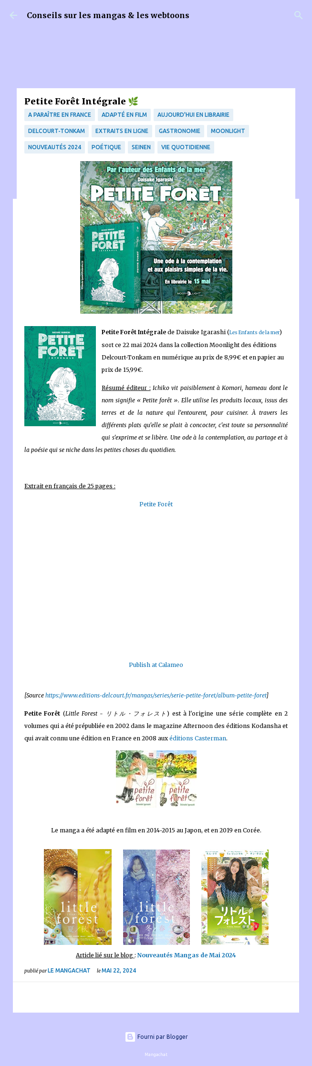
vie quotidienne (185, 147)
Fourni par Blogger (156, 1037)
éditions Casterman (197, 738)
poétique (106, 147)
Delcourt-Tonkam (56, 131)
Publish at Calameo (156, 664)
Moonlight (228, 131)
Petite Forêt (156, 504)
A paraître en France (59, 115)
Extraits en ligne (121, 131)
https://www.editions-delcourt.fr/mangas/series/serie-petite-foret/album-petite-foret (155, 695)
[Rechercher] (298, 15)
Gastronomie (179, 131)
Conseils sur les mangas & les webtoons (108, 15)
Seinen (141, 147)
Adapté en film (124, 115)
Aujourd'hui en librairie (193, 115)
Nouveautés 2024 (54, 147)
